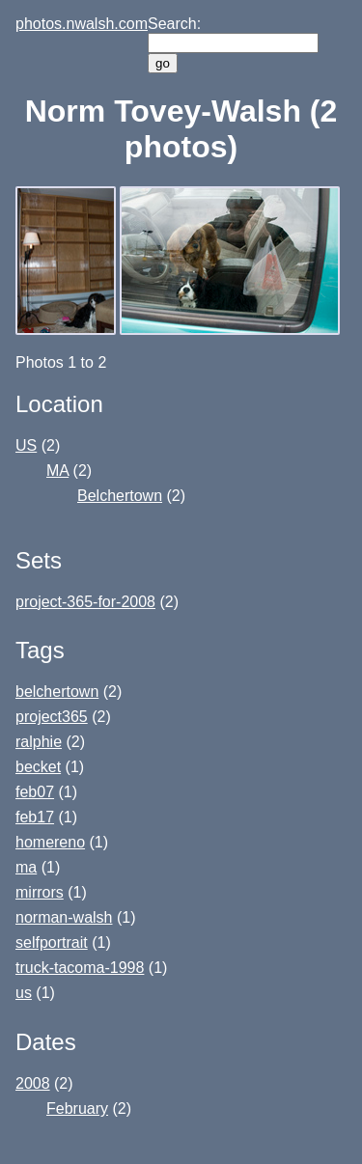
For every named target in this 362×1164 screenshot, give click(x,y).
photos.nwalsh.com (81, 23)
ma (26, 867)
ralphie (38, 742)
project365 (51, 716)
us (23, 992)
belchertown (56, 691)
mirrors (39, 892)
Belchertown (119, 495)
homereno (50, 842)
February (77, 1108)
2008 (32, 1083)
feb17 (34, 817)
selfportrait (51, 942)
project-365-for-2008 (85, 602)
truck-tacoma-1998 (79, 967)
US (26, 445)
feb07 (34, 792)
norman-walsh (63, 917)
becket (38, 767)
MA (57, 470)
